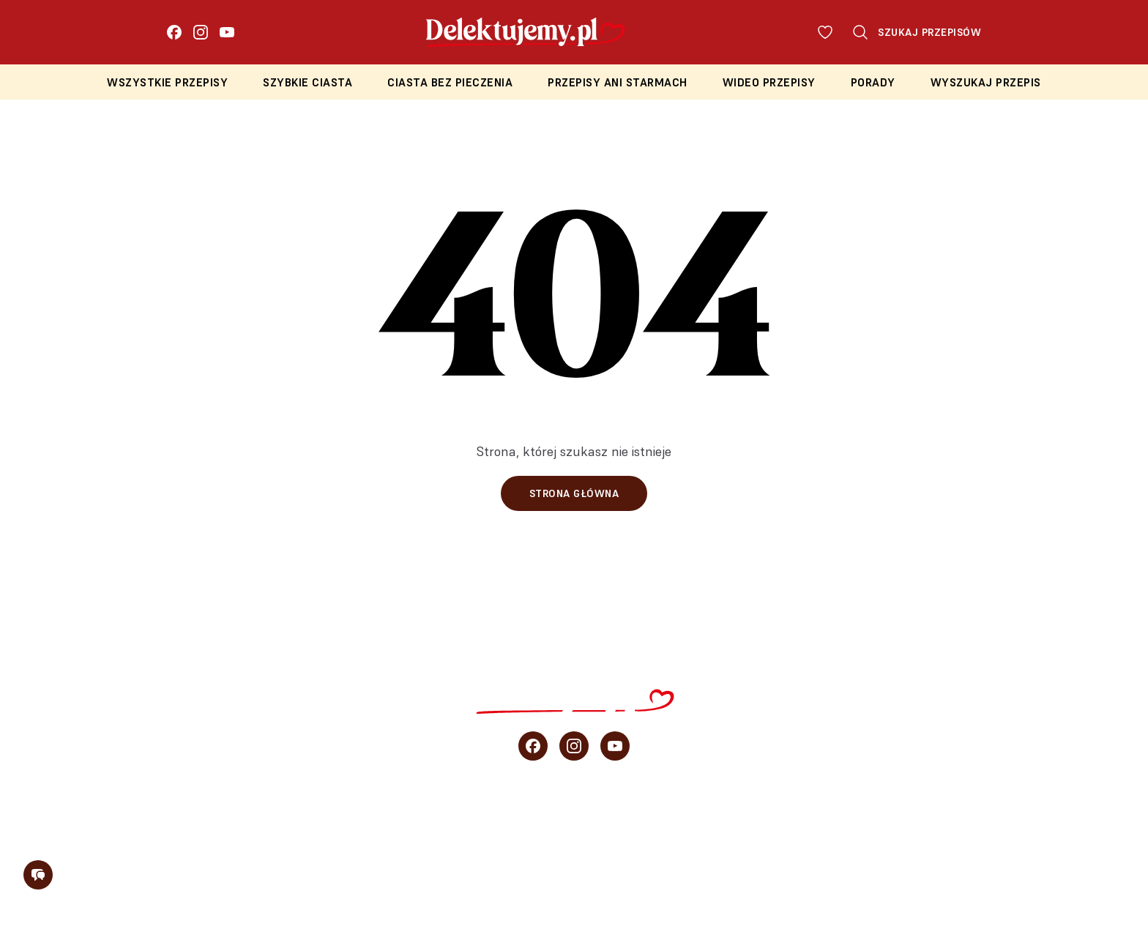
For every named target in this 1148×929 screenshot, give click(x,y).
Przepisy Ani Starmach (617, 82)
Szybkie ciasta (307, 82)
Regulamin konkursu (778, 875)
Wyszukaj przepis (986, 82)
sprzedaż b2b (887, 817)
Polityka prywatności (616, 875)
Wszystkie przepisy (167, 82)
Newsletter (1090, 817)
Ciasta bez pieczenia (449, 82)
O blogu (990, 817)
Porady (873, 82)
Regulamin (489, 875)
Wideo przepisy (769, 82)
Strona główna (574, 493)
